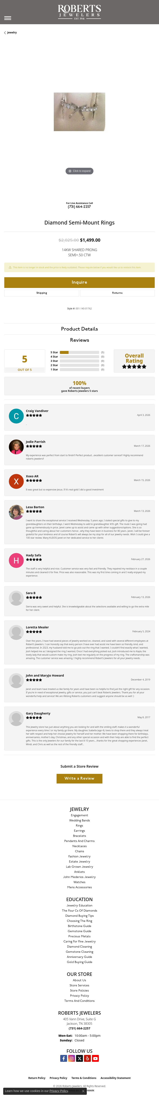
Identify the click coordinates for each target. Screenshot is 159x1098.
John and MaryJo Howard (45, 675)
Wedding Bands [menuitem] (79, 820)
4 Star (54, 356)
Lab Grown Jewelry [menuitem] (79, 867)
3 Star (54, 361)
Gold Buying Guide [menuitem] (79, 962)
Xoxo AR (32, 476)
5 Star (54, 352)
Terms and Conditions (79, 1001)
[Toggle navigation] (7, 18)
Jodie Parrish (35, 442)
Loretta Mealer (37, 627)
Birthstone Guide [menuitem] (79, 926)
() (102, 352)
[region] (79, 123)
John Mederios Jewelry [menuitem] (79, 877)
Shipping (41, 293)
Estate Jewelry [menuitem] (79, 861)
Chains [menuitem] (79, 851)
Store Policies (79, 990)
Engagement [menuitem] (79, 815)
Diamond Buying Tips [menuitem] (79, 916)
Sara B (31, 593)
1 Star (54, 369)
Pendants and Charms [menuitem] (79, 841)
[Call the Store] (79, 1028)
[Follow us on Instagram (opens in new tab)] (71, 1058)
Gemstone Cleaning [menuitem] (79, 952)
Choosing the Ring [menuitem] (79, 921)
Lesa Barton (35, 507)
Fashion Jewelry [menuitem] (79, 856)
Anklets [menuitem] (79, 872)
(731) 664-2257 (79, 207)
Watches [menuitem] (80, 882)
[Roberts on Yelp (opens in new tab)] (87, 1058)
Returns (117, 293)
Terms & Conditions (84, 1078)
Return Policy (36, 1078)
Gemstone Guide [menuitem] (79, 931)
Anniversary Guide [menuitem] (79, 957)
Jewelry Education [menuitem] (79, 905)
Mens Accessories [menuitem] (79, 887)
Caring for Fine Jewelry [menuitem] (79, 941)
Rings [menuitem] (79, 825)
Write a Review (79, 779)
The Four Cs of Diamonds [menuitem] (79, 910)
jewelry (12, 32)
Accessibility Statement (115, 1078)
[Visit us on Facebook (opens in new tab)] (63, 1058)
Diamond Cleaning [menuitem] (79, 946)
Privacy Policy (79, 996)
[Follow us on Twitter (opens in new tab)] (79, 1058)
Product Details (79, 329)
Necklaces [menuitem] (79, 846)
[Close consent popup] (83, 1091)
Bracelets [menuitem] (79, 836)
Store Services (79, 985)
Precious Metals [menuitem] (79, 936)
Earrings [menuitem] (79, 831)
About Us (79, 980)
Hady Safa (33, 555)
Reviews (79, 340)
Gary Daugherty (38, 713)
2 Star (54, 365)
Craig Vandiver (37, 411)
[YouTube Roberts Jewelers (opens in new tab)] (95, 1058)
